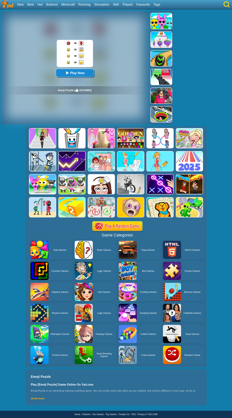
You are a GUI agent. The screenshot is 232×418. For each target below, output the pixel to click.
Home (77, 414)
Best (30, 4)
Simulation (101, 4)
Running (84, 4)
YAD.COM (153, 414)
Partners (86, 414)
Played (127, 4)
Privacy (141, 414)
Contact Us (124, 414)
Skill (116, 4)
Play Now (74, 73)
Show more (37, 398)
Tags (156, 4)
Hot (40, 4)
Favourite (143, 4)
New (20, 4)
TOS (133, 414)
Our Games (98, 414)
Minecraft (68, 4)
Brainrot (52, 4)
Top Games (111, 414)
